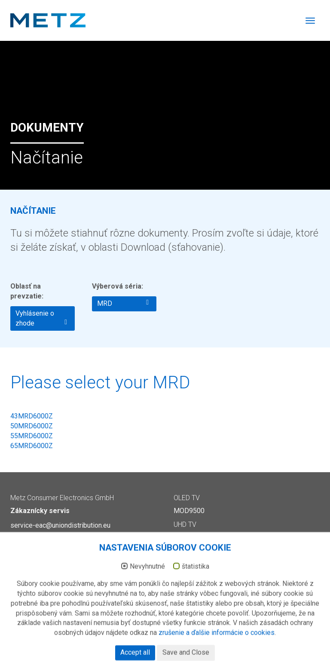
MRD (123, 303)
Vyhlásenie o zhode (41, 318)
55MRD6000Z (31, 436)
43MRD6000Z (31, 416)
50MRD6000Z (31, 426)
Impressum (261, 638)
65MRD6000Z (31, 446)
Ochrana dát (300, 638)
